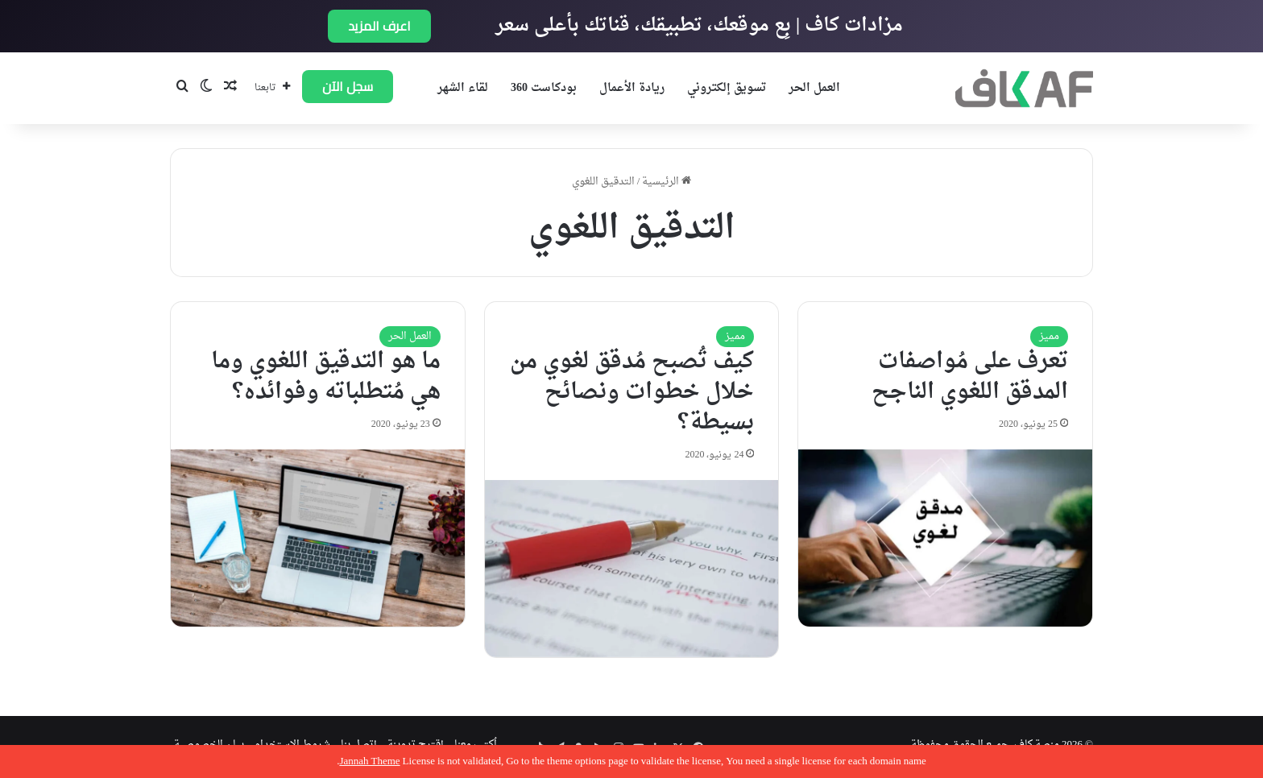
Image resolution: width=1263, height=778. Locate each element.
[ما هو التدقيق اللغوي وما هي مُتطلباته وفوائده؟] (318, 538)
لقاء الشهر (462, 88)
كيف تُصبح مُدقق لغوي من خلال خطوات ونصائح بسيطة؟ (632, 392)
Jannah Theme (369, 761)
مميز (1049, 336)
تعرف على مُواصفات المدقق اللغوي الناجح (970, 377)
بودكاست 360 (544, 88)
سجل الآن (347, 86)
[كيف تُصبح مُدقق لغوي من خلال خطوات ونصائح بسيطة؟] (632, 568)
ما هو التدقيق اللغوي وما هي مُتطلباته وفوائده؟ (326, 377)
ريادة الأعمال (632, 88)
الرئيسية (666, 182)
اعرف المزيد (379, 26)
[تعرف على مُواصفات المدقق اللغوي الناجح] (945, 538)
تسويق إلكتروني (726, 88)
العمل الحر (814, 88)
